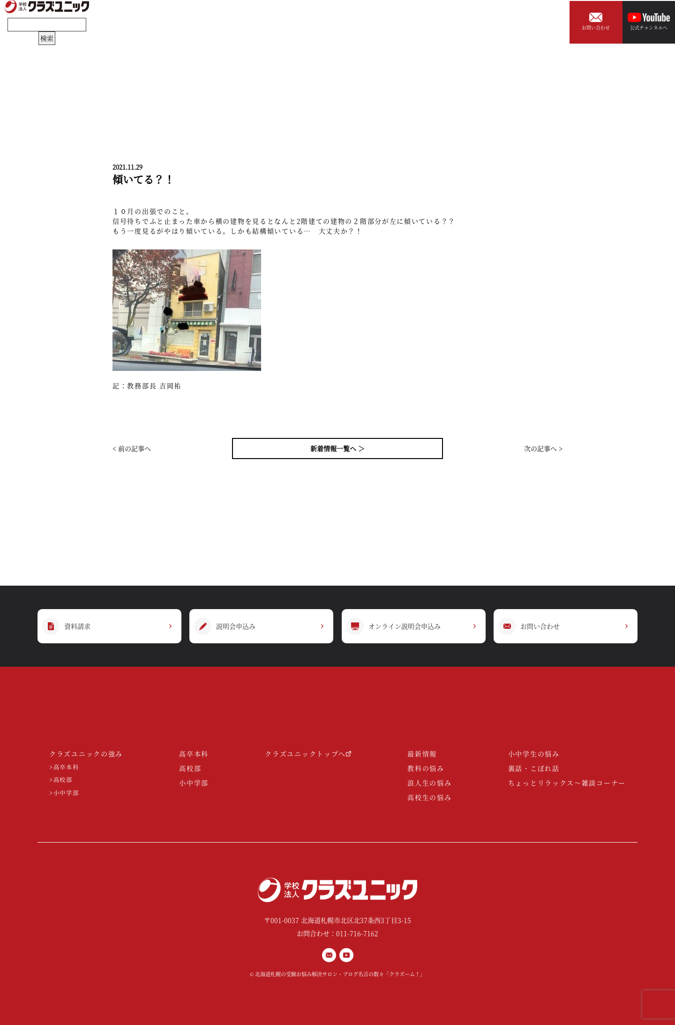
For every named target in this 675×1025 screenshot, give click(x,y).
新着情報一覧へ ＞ (337, 448)
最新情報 (422, 753)
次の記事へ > (543, 448)
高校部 (190, 768)
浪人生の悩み (429, 782)
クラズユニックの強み (86, 753)
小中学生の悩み (534, 753)
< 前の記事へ (131, 448)
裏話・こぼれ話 (534, 768)
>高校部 (61, 780)
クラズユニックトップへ (308, 753)
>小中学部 (64, 793)
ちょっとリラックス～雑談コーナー (567, 782)
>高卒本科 (64, 767)
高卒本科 (194, 753)
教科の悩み (425, 768)
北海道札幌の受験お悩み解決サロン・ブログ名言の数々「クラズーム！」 (340, 974)
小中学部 (194, 782)
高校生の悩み (429, 797)
